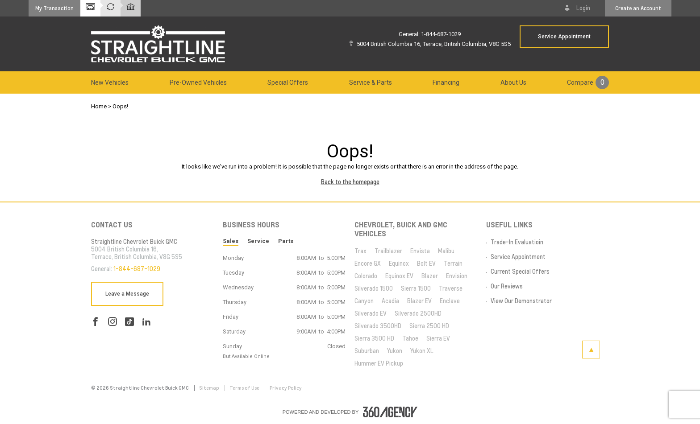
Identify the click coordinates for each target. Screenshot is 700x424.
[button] (54, 8)
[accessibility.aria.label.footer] (390, 412)
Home (99, 106)
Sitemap (209, 388)
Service (258, 241)
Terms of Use (244, 388)
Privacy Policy (286, 388)
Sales (230, 241)
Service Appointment (564, 36)
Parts (285, 241)
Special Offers (287, 82)
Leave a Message (127, 294)
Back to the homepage (350, 181)
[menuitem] (110, 82)
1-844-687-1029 (441, 34)
